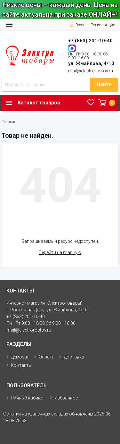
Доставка (74, 356)
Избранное (66, 397)
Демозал (20, 356)
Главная (9, 121)
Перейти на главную (60, 252)
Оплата (46, 356)
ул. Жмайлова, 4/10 (91, 63)
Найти (104, 84)
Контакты (21, 365)
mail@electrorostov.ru (90, 70)
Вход (77, 24)
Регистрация (103, 24)
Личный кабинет (28, 397)
